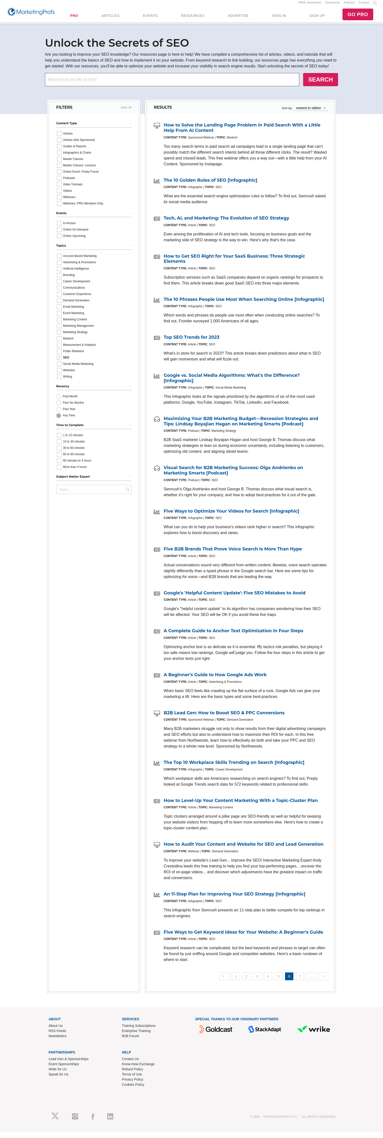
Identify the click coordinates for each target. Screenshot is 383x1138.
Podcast (349, 5)
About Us (56, 1031)
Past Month (70, 401)
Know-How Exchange (138, 1069)
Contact (364, 5)
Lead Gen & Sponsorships (68, 1064)
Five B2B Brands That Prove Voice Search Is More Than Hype (233, 554)
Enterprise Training (136, 1036)
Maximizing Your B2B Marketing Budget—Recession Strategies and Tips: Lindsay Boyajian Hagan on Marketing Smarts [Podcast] (241, 426)
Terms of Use (132, 1080)
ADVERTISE (238, 18)
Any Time (69, 420)
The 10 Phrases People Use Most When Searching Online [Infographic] (244, 304)
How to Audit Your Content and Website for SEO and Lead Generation (243, 850)
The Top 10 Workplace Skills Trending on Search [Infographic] (234, 768)
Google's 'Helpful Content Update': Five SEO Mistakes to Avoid (235, 598)
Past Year (69, 414)
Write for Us (58, 1074)
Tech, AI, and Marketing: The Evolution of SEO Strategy (226, 223)
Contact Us (130, 1064)
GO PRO (358, 17)
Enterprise (333, 5)
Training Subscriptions (139, 1031)
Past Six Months (73, 408)
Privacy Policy (132, 1085)
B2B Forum (130, 1041)
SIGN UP (317, 18)
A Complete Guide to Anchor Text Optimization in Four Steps (233, 636)
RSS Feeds (57, 1036)
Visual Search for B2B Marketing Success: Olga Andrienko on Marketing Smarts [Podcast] (233, 476)
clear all (126, 113)
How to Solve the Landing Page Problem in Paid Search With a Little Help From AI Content (242, 133)
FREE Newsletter (310, 5)
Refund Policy (132, 1074)
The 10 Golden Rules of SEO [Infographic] (210, 185)
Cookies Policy (133, 1090)
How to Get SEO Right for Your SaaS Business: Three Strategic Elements (234, 264)
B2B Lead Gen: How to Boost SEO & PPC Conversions (224, 718)
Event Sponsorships (64, 1069)
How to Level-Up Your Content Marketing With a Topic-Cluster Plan (241, 806)
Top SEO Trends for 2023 (191, 343)
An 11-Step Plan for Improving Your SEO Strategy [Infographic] (234, 899)
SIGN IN (279, 18)
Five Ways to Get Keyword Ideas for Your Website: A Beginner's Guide (243, 937)
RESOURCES (192, 18)
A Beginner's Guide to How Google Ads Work (215, 680)
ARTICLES (111, 18)
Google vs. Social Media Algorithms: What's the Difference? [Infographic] (232, 383)
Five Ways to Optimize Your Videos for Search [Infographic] (231, 516)
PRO (74, 18)
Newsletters (57, 1041)
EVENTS (150, 18)
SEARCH (320, 85)
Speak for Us (58, 1080)
